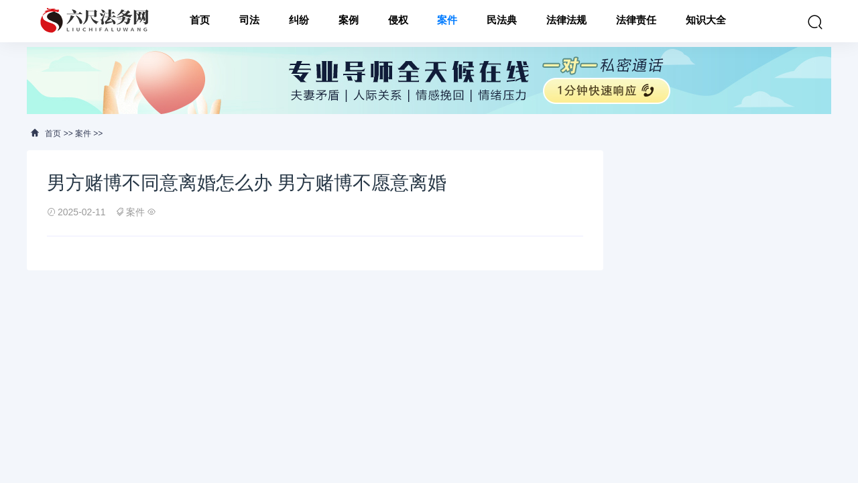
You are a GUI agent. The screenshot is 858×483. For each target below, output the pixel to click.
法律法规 (566, 21)
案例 (349, 21)
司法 (249, 21)
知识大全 (706, 21)
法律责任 (636, 21)
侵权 (398, 21)
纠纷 (299, 21)
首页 (200, 21)
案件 (447, 21)
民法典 (502, 21)
